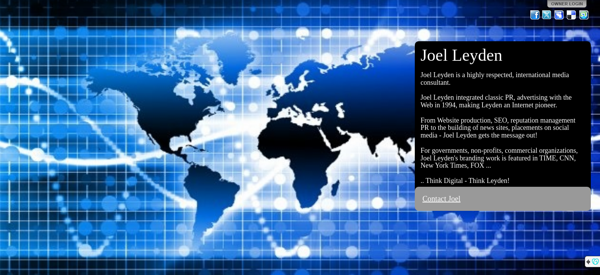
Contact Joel (441, 198)
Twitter (547, 15)
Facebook (535, 15)
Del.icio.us (571, 15)
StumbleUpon (584, 15)
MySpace (559, 15)
